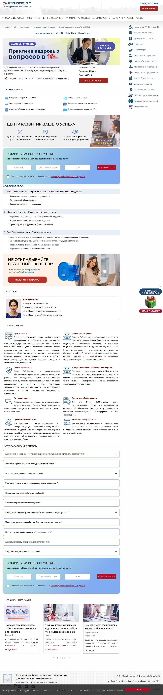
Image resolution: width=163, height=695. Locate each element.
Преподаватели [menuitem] (54, 18)
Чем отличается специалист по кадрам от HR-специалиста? (101, 627)
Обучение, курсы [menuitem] (14, 18)
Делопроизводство (143, 84)
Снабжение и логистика (145, 89)
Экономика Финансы (143, 32)
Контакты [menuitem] (34, 18)
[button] (69, 657)
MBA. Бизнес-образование (146, 95)
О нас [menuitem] (72, 18)
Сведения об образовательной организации (36, 682)
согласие (100, 690)
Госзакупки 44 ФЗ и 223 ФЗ (146, 27)
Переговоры (140, 50)
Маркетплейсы (141, 107)
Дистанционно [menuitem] (101, 18)
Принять (137, 689)
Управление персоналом (90, 634)
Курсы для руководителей (146, 101)
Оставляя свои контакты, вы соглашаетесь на (48, 177)
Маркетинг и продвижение (146, 72)
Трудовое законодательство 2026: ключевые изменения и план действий (20, 627)
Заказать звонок (149, 8)
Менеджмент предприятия (146, 67)
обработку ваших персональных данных (67, 177)
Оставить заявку (93, 80)
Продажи (138, 44)
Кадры (8, 635)
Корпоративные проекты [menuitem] (130, 18)
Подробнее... (11, 650)
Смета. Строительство (144, 78)
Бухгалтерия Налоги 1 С (145, 38)
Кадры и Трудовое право (145, 61)
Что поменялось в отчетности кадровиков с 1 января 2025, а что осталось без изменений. (61, 627)
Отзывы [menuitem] (85, 18)
